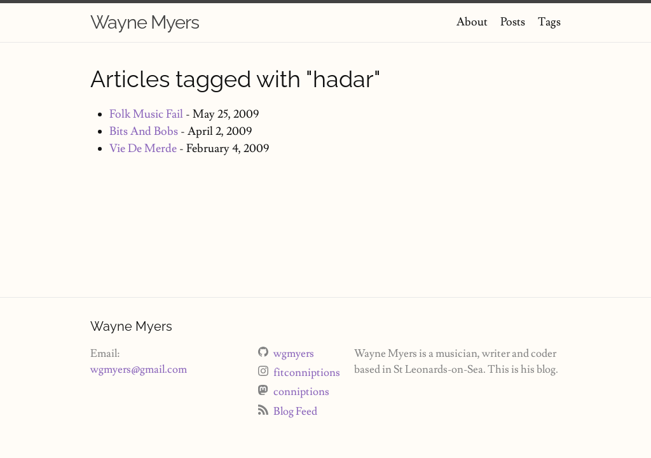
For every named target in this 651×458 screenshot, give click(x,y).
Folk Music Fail (146, 114)
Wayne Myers (144, 22)
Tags (549, 22)
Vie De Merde (143, 148)
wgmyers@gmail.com (138, 370)
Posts (512, 22)
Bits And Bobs (143, 131)
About (472, 22)
